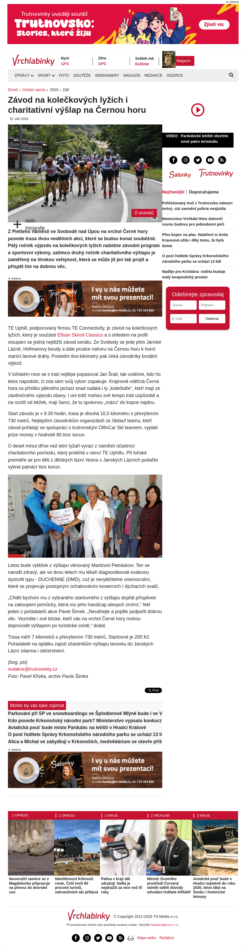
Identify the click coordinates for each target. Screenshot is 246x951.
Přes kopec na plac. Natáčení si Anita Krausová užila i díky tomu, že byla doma (195, 240)
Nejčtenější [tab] (173, 192)
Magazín (184, 61)
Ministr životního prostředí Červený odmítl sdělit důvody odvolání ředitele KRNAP (169, 885)
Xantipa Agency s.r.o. (165, 924)
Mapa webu (146, 938)
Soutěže (82, 75)
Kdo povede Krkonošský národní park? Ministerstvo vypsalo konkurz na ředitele (85, 720)
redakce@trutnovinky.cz (33, 669)
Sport (44, 75)
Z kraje (111, 815)
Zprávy (22, 75)
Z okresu (20, 815)
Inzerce (175, 75)
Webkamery (107, 75)
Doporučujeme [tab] (204, 192)
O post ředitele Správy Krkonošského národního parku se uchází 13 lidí (85, 734)
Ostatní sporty (33, 90)
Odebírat (212, 319)
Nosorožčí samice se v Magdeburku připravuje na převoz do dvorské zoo (29, 885)
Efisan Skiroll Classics (80, 335)
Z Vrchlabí (160, 815)
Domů (13, 90)
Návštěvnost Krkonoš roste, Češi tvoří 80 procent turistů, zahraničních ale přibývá (76, 885)
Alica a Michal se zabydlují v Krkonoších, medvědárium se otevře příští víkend (85, 741)
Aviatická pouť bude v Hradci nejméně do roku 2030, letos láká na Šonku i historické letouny (214, 888)
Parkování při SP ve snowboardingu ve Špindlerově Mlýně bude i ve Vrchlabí (85, 713)
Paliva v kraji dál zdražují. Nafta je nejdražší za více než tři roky (121, 885)
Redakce (153, 75)
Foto (64, 75)
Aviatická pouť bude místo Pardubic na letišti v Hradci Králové (77, 727)
